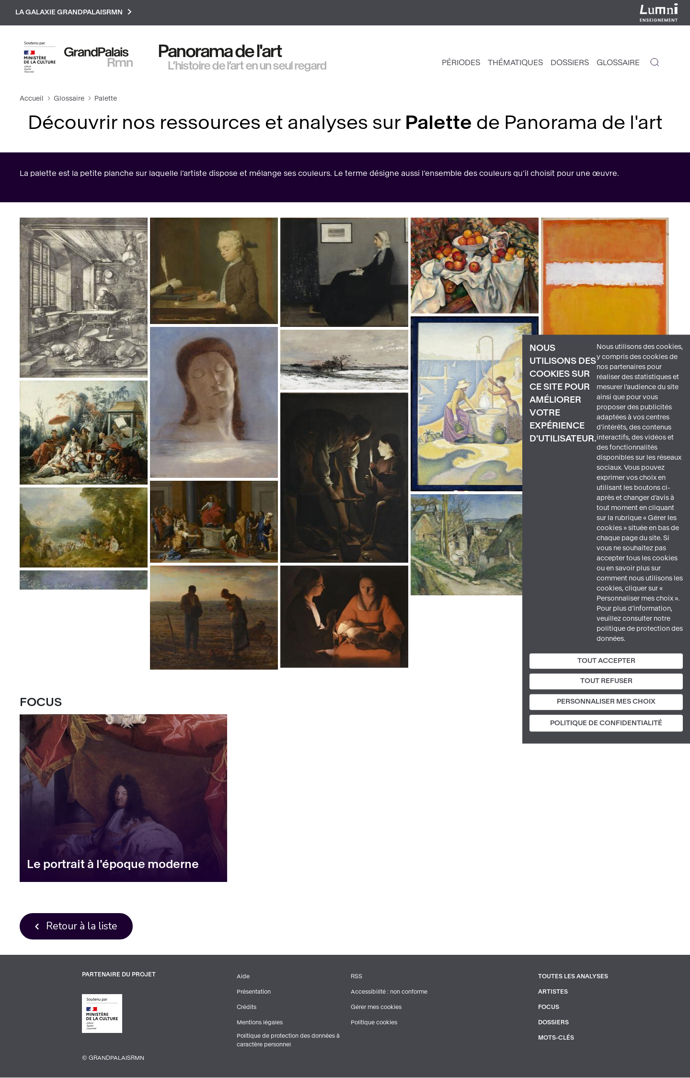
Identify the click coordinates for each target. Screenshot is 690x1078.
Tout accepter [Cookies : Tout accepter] (606, 660)
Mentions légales (260, 1023)
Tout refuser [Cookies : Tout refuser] (606, 681)
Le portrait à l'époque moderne (113, 864)
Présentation (254, 992)
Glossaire (618, 62)
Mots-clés (556, 1038)
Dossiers (570, 62)
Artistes (553, 992)
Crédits (246, 1007)
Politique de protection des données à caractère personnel (288, 1040)
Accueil (32, 98)
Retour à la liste (81, 926)
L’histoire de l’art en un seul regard (247, 65)
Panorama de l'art (220, 51)
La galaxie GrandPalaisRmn (73, 12)
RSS (356, 977)
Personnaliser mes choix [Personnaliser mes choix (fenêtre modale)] (606, 701)
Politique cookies (374, 1023)
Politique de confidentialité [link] (606, 723)
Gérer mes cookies (376, 1007)
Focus (548, 1007)
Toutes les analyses (573, 977)
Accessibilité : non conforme (389, 992)
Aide (243, 977)
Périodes (461, 62)
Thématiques (515, 62)
